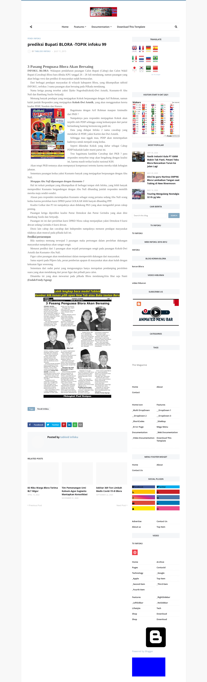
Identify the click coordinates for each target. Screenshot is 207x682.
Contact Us (137, 470)
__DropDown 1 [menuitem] (164, 410)
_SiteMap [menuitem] (161, 421)
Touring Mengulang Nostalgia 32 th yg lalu (163, 195)
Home (135, 386)
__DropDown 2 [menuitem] (139, 415)
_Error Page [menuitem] (137, 426)
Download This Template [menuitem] (131, 26)
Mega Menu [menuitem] (162, 426)
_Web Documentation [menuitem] (167, 432)
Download (162, 613)
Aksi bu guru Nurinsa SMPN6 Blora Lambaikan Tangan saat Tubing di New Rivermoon (163, 180)
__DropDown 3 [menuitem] (164, 415)
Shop (134, 613)
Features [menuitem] (79, 26)
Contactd (161, 567)
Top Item (161, 526)
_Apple (135, 578)
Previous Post (35, 505)
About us (136, 526)
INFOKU (136, 249)
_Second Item (138, 584)
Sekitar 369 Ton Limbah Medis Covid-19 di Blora (109, 489)
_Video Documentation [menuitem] (143, 437)
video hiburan (139, 283)
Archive (160, 561)
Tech (159, 608)
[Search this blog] (149, 215)
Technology (137, 573)
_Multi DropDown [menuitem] (141, 410)
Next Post (121, 505)
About (160, 386)
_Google (160, 573)
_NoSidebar (162, 602)
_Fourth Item (138, 589)
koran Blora (138, 266)
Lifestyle (136, 608)
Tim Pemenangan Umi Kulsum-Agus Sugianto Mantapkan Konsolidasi (74, 491)
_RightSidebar (163, 597)
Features (136, 597)
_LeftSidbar (137, 602)
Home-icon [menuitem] (137, 404)
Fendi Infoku (34, 38)
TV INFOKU (137, 233)
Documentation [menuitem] (101, 26)
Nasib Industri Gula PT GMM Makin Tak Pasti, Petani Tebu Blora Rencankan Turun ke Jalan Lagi (163, 161)
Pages (135, 567)
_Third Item (162, 584)
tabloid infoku (43, 51)
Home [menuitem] (65, 26)
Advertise (136, 521)
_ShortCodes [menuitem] (138, 421)
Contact (136, 392)
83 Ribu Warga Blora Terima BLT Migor (43, 489)
